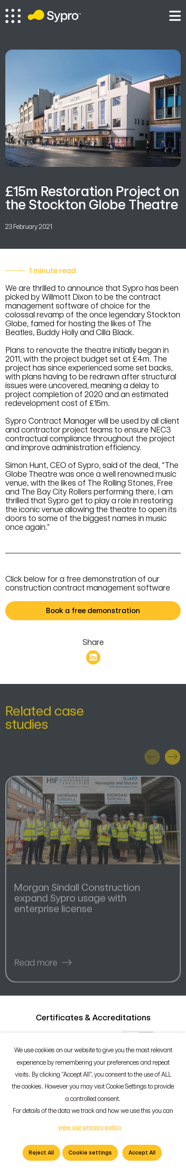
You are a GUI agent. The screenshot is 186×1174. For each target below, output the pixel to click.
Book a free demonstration (108, 610)
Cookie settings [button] (90, 1153)
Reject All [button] (41, 1153)
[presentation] (152, 760)
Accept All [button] (142, 1153)
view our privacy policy (89, 1127)
